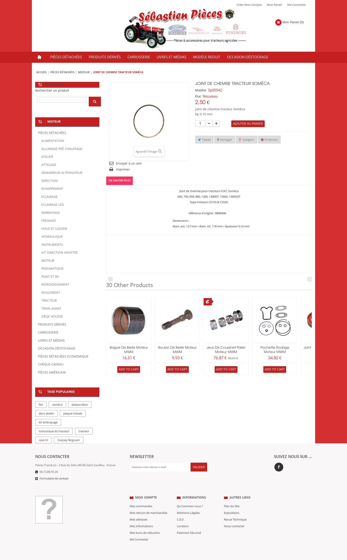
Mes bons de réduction (145, 524)
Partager (224, 140)
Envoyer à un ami (129, 163)
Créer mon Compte (249, 5)
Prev (110, 279)
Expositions (231, 504)
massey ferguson (69, 440)
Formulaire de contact (54, 478)
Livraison (183, 517)
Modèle (200, 90)
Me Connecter (296, 5)
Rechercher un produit (52, 90)
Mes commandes (141, 497)
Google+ (246, 140)
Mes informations (141, 517)
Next (309, 279)
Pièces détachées (62, 72)
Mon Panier (274, 5)
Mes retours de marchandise (148, 504)
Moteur (84, 72)
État (198, 96)
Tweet (204, 140)
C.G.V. (180, 511)
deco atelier (46, 413)
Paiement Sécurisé (189, 524)
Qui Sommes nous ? (190, 497)
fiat (41, 405)
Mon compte (146, 489)
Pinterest (269, 140)
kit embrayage (48, 422)
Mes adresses (138, 511)
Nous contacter (234, 517)
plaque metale (72, 413)
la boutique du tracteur (54, 431)
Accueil (41, 72)
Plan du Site (231, 497)
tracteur (84, 431)
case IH (43, 440)
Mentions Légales (188, 504)
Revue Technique (235, 511)
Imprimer (123, 169)
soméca (57, 405)
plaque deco (80, 405)
